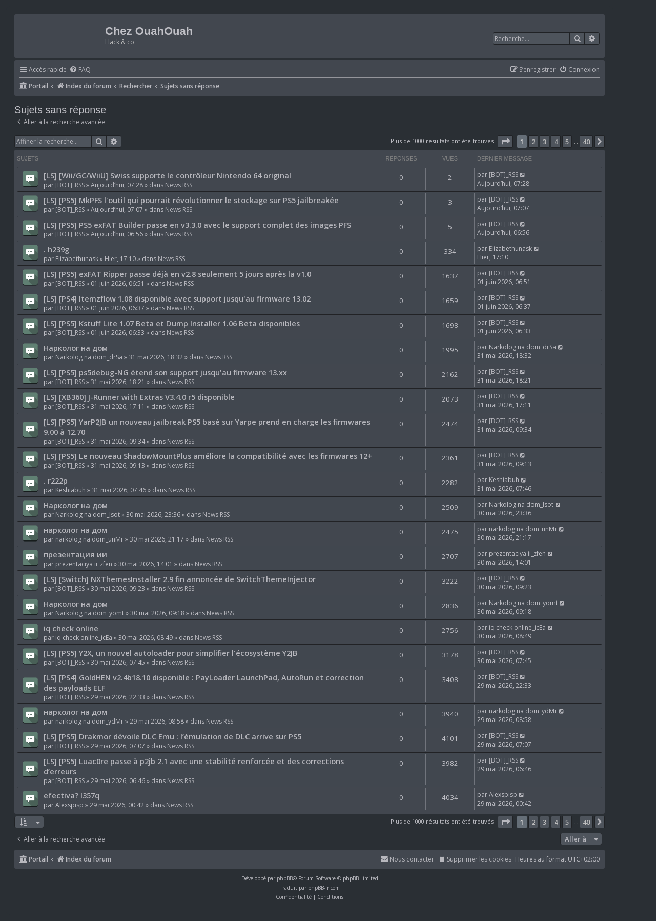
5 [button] (567, 141)
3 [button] (544, 141)
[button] (505, 141)
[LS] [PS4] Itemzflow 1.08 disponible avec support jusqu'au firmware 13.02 (177, 298)
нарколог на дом (75, 530)
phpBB (285, 878)
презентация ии (75, 554)
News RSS (178, 185)
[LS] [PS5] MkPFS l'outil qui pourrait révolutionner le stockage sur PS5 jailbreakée (191, 200)
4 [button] (556, 141)
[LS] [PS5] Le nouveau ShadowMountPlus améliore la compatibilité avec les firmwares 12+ (208, 456)
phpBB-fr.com (324, 887)
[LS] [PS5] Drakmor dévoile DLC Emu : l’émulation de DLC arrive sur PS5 (172, 736)
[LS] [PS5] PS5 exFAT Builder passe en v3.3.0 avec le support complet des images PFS (197, 224)
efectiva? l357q (71, 795)
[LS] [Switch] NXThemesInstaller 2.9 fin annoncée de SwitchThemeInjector (180, 579)
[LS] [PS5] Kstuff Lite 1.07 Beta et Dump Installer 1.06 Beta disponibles (172, 323)
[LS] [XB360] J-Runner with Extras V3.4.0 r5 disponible (139, 397)
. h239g (56, 249)
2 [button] (533, 141)
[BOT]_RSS (70, 185)
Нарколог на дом (76, 348)
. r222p (56, 480)
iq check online (71, 628)
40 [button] (586, 141)
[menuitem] (80, 70)
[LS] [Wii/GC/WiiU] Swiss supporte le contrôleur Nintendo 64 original (167, 175)
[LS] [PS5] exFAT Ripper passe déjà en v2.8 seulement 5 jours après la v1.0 (177, 274)
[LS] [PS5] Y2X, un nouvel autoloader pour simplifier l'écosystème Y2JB (171, 653)
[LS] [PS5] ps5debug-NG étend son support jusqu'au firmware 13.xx (165, 372)
